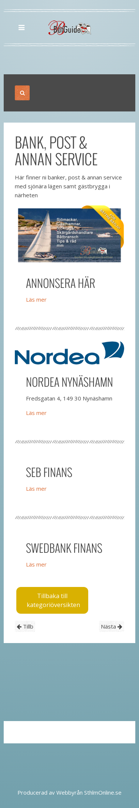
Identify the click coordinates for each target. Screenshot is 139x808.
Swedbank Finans (64, 547)
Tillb (25, 626)
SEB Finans (49, 472)
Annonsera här (60, 283)
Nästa (111, 626)
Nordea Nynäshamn (69, 381)
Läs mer (36, 299)
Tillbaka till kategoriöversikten (53, 600)
